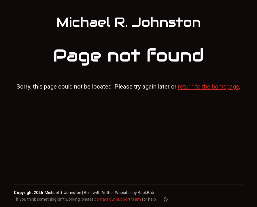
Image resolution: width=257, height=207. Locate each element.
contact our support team (118, 199)
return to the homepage (208, 86)
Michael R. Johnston (128, 22)
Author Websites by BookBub (127, 192)
